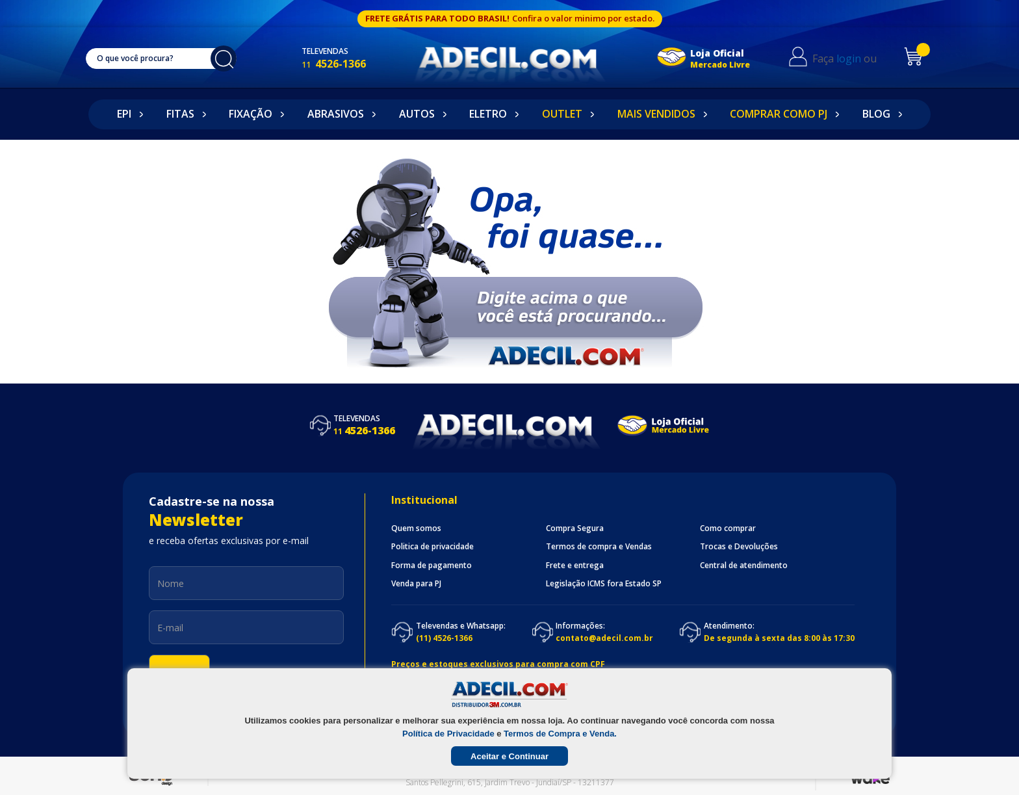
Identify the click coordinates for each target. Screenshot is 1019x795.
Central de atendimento (744, 565)
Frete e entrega (575, 565)
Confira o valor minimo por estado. (583, 18)
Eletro (488, 114)
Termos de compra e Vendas (599, 546)
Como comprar (728, 528)
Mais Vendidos (656, 114)
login (857, 58)
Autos (417, 114)
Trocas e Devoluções (739, 546)
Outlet (562, 114)
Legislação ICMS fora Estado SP (604, 584)
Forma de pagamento (431, 565)
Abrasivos (335, 114)
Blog (876, 114)
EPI (124, 114)
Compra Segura (575, 528)
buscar (230, 59)
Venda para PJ (416, 584)
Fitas (180, 114)
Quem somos (416, 528)
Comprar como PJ (778, 114)
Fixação (250, 114)
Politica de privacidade (432, 546)
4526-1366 (347, 64)
